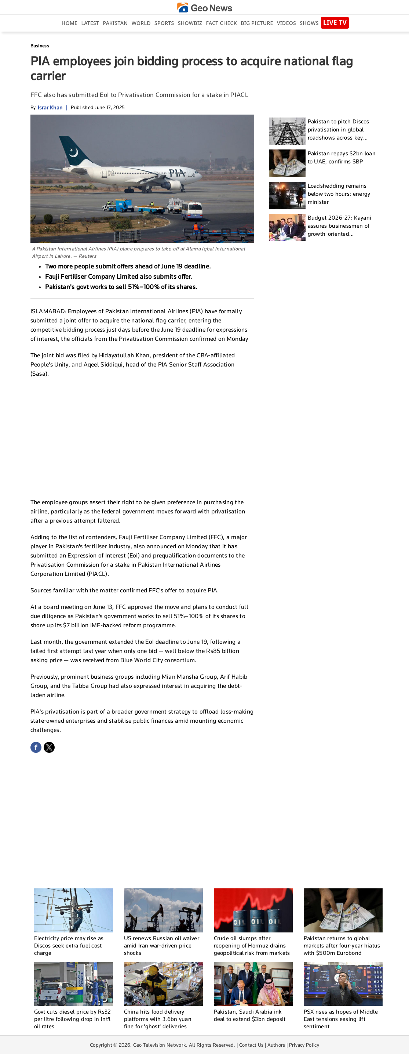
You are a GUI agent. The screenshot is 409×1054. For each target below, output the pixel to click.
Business (39, 45)
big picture (257, 22)
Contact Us (251, 1045)
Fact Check (221, 22)
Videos (286, 22)
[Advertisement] (142, 437)
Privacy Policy (304, 1045)
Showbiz (190, 22)
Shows (309, 22)
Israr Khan (50, 107)
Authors (276, 1045)
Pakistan (115, 22)
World (141, 22)
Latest (90, 22)
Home (69, 22)
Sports (164, 22)
